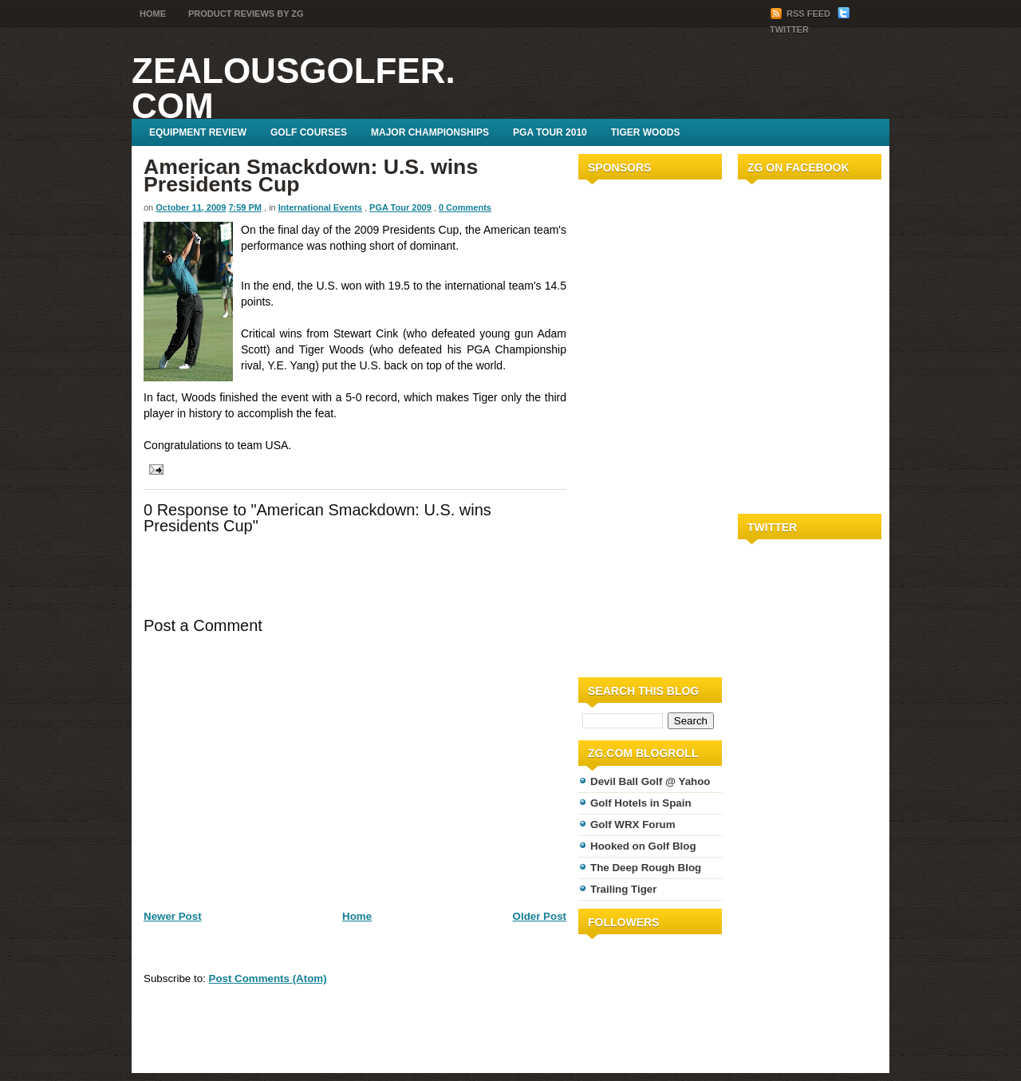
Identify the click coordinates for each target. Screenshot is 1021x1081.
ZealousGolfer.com (293, 88)
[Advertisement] (626, 425)
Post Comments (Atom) (268, 978)
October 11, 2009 (191, 207)
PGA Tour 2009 (400, 207)
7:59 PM (245, 207)
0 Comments (465, 207)
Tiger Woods (645, 132)
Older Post (539, 916)
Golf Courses (308, 132)
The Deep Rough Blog (645, 868)
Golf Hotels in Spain (641, 803)
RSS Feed (801, 13)
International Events (320, 207)
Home (153, 13)
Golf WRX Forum (633, 824)
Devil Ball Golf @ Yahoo (650, 781)
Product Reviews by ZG (246, 13)
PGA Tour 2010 (550, 132)
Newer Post (173, 916)
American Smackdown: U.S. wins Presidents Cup (311, 175)
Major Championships (430, 132)
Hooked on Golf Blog (643, 846)
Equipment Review (197, 132)
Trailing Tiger (623, 889)
